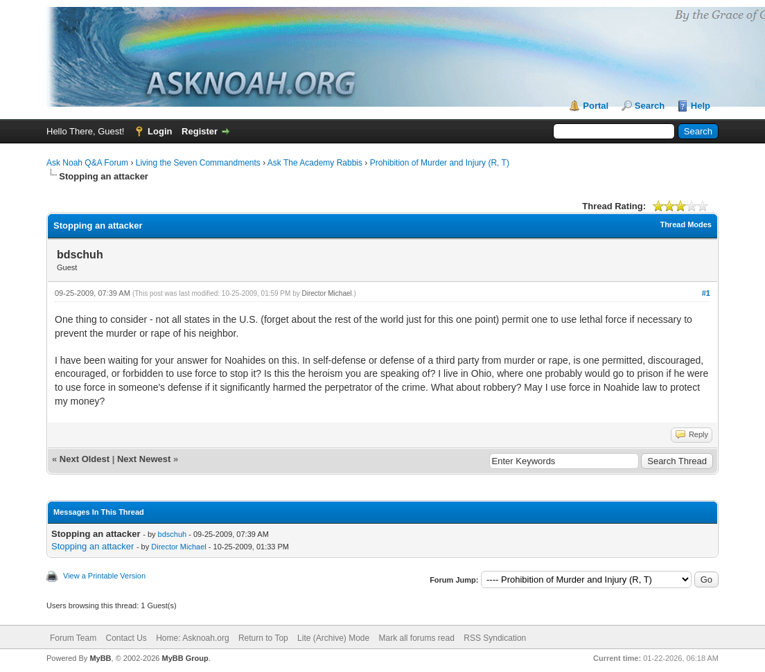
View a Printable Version (104, 576)
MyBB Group (184, 658)
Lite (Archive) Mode (333, 638)
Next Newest (143, 459)
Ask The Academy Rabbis (314, 163)
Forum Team (73, 638)
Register (200, 131)
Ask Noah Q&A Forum (87, 163)
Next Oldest (84, 459)
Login (160, 131)
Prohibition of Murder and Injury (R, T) (439, 163)
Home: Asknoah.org (192, 638)
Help (700, 105)
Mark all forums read (417, 638)
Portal (595, 105)
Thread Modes (686, 224)
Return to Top (263, 638)
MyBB (100, 658)
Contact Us (125, 638)
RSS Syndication (495, 638)
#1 (706, 293)
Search (650, 105)
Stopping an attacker (92, 546)
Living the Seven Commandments (198, 163)
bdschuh (172, 534)
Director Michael (327, 293)
